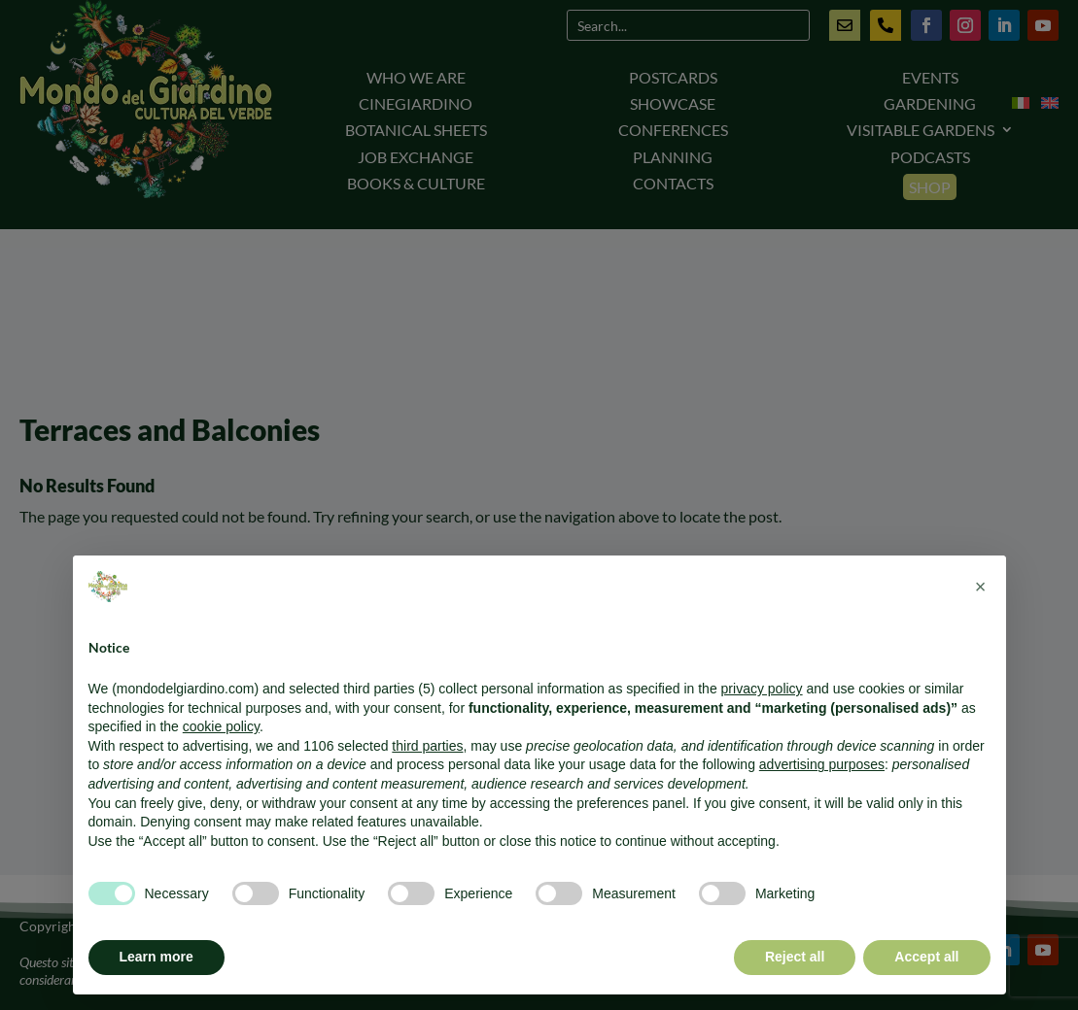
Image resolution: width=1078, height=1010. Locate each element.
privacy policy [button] (762, 688)
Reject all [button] (794, 956)
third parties (427, 746)
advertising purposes (822, 764)
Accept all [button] (926, 956)
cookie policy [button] (221, 726)
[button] (980, 586)
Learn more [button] (156, 956)
